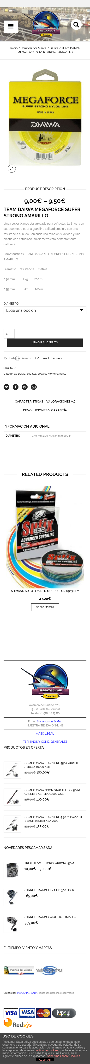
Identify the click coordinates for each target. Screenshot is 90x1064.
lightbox (12, 169)
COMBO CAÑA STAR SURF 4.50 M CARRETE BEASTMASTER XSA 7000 (53, 819)
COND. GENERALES (54, 741)
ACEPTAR (45, 1059)
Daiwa (54, 48)
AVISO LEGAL (45, 733)
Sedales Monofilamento (51, 373)
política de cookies (46, 1050)
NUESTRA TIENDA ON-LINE (45, 725)
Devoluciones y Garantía (45, 410)
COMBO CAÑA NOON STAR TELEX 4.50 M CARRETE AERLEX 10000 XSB (52, 792)
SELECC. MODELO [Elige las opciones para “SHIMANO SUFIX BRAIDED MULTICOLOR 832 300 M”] (45, 607)
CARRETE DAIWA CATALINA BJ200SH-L (50, 917)
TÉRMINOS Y (31, 741)
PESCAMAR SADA (27, 992)
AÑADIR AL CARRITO (45, 342)
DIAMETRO (11, 303)
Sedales (31, 373)
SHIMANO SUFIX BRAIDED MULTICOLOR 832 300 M (45, 591)
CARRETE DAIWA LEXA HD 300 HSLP (49, 890)
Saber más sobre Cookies (63, 1056)
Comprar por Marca (34, 48)
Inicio (14, 48)
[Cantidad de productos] (9, 334)
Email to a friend (52, 358)
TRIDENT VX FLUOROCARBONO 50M (49, 863)
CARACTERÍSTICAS (29, 401)
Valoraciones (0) (60, 401)
